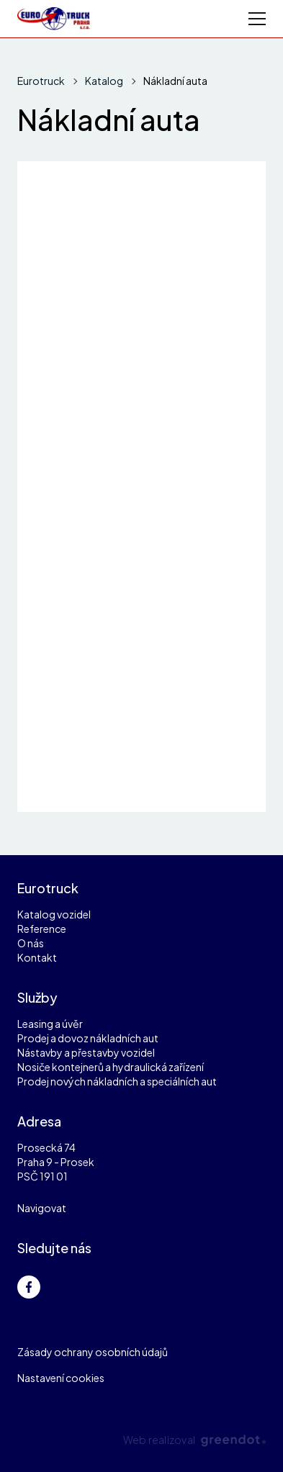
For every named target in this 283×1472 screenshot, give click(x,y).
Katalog (104, 80)
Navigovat (41, 1207)
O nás (30, 942)
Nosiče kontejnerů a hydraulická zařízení (110, 1066)
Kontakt (37, 957)
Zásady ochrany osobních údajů (92, 1351)
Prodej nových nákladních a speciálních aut (117, 1081)
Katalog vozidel (54, 914)
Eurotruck (41, 80)
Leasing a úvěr (50, 1023)
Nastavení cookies (60, 1377)
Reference (41, 928)
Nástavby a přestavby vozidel (86, 1052)
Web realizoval (194, 1440)
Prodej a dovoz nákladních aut (87, 1037)
